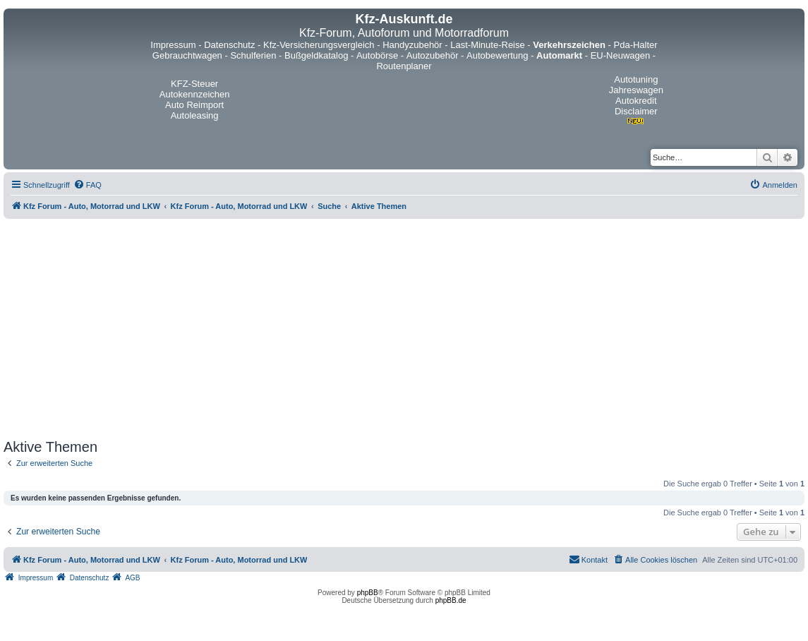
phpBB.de (450, 600)
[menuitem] (87, 184)
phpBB (367, 593)
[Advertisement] (404, 329)
